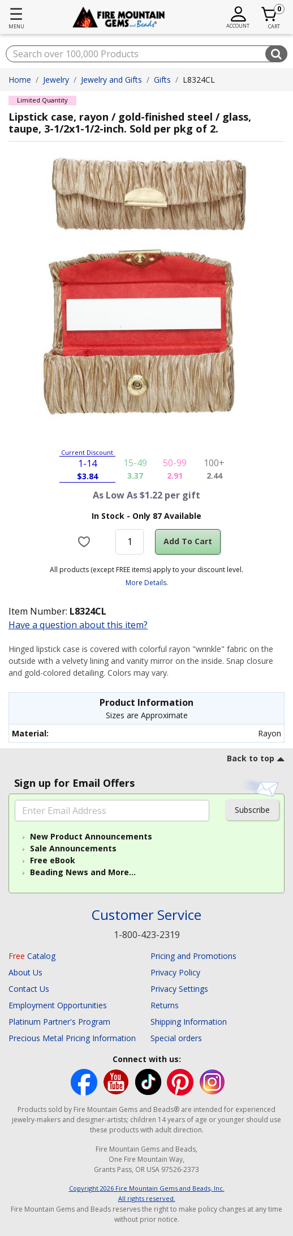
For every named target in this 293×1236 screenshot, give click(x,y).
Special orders (176, 1038)
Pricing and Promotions (193, 956)
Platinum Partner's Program (59, 1021)
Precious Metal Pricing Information (72, 1038)
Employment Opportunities (57, 1005)
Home (19, 79)
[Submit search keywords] (276, 53)
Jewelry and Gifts (111, 79)
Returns (164, 1005)
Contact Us (28, 988)
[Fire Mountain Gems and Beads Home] (118, 17)
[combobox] (146, 53)
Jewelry (56, 79)
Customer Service (146, 915)
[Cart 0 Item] (269, 14)
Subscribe (252, 809)
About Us (25, 972)
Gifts (162, 79)
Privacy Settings (179, 988)
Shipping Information (188, 1021)
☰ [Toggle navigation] (16, 13)
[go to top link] (256, 760)
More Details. (147, 582)
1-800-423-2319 (147, 934)
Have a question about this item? (78, 625)
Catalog (31, 956)
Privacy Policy (175, 972)
